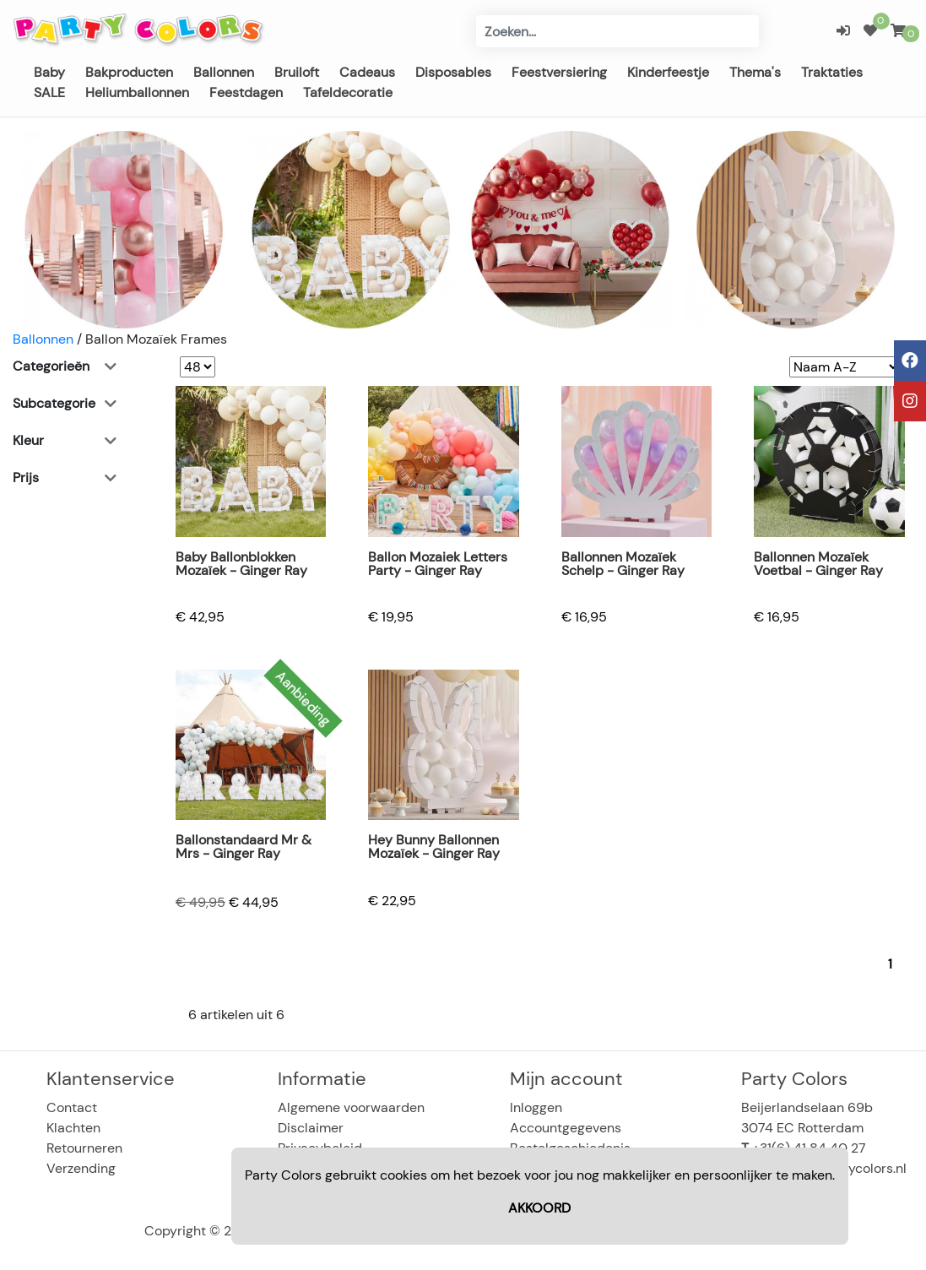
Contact (71, 1107)
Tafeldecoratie (348, 92)
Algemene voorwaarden (351, 1107)
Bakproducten (129, 72)
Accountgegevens (565, 1128)
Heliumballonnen (137, 92)
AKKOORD (539, 1208)
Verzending (81, 1168)
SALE (49, 92)
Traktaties (832, 72)
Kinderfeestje (668, 72)
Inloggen (536, 1107)
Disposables (453, 72)
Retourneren (84, 1148)
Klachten (73, 1128)
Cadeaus (367, 72)
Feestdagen (246, 92)
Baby (49, 72)
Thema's (755, 72)
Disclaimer (311, 1128)
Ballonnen (223, 72)
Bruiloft (296, 72)
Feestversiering (559, 72)
